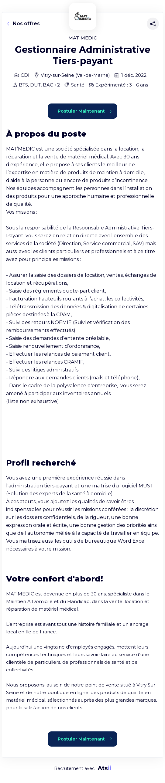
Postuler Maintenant (85, 111)
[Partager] (151, 24)
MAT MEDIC (82, 38)
